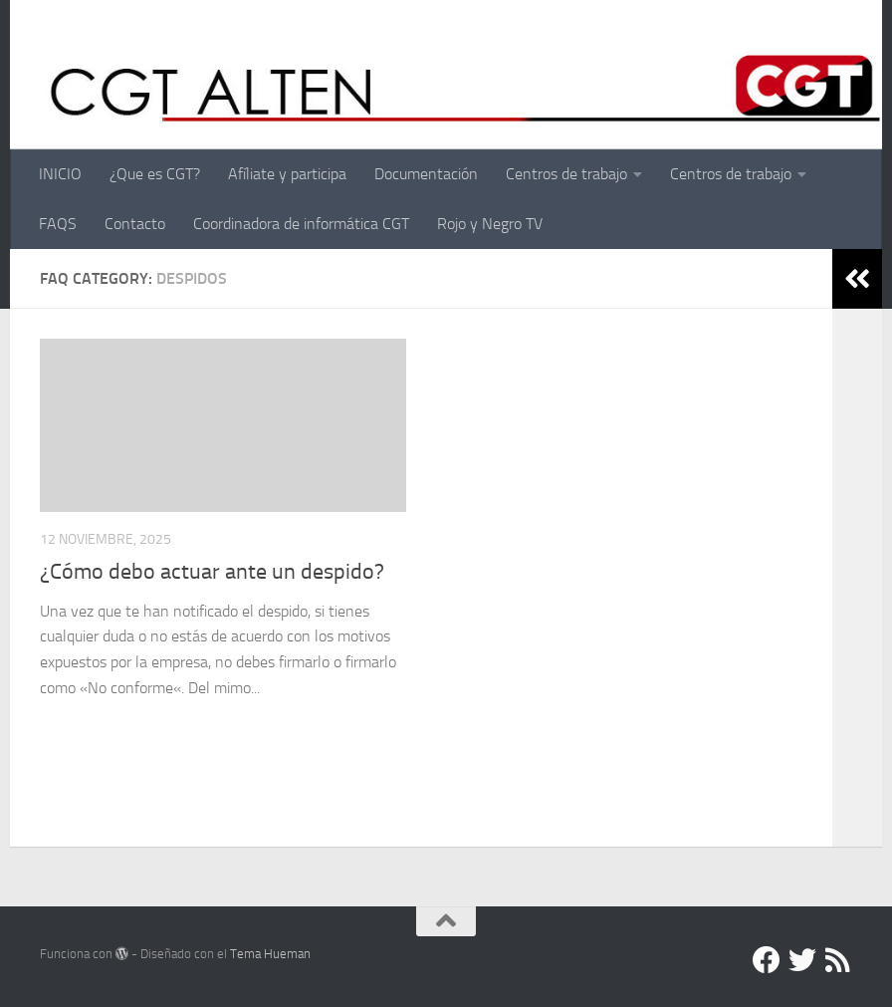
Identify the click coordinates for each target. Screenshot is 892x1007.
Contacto (135, 223)
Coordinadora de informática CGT (301, 223)
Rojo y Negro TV (490, 223)
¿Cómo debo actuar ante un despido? (212, 572)
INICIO (60, 173)
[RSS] (838, 960)
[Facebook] (766, 960)
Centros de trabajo (566, 173)
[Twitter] (802, 960)
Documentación (426, 173)
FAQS (58, 223)
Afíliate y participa (287, 173)
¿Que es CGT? (155, 173)
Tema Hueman (270, 953)
